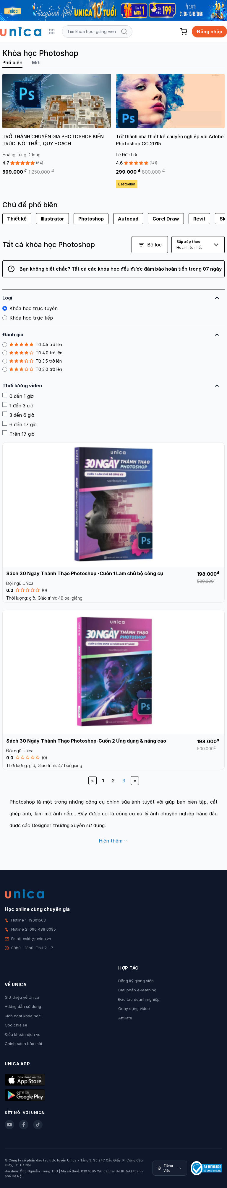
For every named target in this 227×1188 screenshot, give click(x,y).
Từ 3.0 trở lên (32, 369)
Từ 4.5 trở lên (32, 345)
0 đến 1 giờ (18, 396)
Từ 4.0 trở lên (32, 353)
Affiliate (125, 1018)
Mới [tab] (36, 62)
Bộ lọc (150, 244)
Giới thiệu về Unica (22, 997)
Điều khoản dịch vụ (22, 1034)
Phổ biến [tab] (12, 62)
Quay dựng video (134, 1008)
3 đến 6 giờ (18, 415)
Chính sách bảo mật (23, 1043)
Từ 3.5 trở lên (32, 361)
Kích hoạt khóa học (23, 1015)
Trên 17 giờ (18, 433)
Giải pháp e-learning (137, 990)
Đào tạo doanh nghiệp (139, 999)
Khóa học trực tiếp (27, 318)
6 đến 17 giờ (19, 424)
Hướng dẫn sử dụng (23, 1006)
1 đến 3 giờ (17, 405)
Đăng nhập (209, 31)
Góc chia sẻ (16, 1025)
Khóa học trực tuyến (30, 308)
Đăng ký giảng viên (136, 980)
